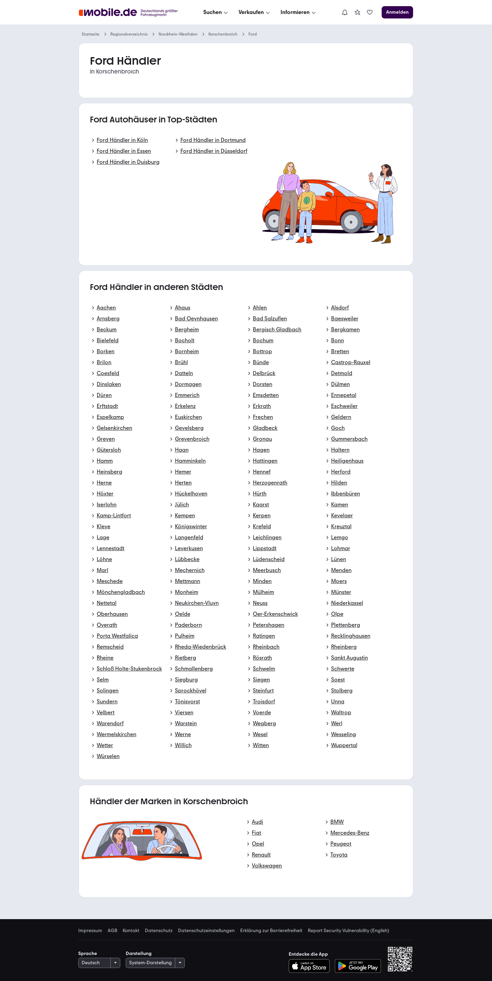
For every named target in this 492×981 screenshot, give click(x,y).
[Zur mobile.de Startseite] (130, 12)
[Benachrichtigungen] (345, 12)
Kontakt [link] (131, 930)
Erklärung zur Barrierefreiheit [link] (271, 930)
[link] (357, 12)
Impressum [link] (90, 930)
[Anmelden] (397, 12)
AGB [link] (112, 930)
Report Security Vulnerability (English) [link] (348, 930)
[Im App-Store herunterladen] (311, 966)
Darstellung (139, 953)
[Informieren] (299, 12)
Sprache (87, 953)
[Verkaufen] (255, 12)
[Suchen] (216, 12)
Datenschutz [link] (159, 930)
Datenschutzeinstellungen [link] (206, 930)
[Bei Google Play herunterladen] (358, 966)
